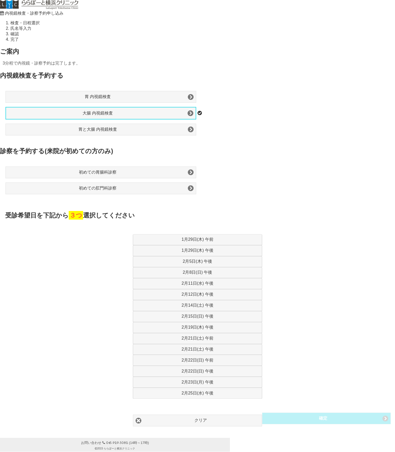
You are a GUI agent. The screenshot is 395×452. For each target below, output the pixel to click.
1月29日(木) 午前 (197, 239)
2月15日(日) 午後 (197, 316)
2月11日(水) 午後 (197, 283)
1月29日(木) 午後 (197, 250)
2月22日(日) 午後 (197, 371)
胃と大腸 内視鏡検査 (97, 129)
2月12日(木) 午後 (197, 294)
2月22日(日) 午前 (197, 360)
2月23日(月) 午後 (197, 382)
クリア (200, 420)
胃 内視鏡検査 (98, 96)
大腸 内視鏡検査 (98, 113)
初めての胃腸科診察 (98, 172)
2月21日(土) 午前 (197, 338)
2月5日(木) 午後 (197, 261)
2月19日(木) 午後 (197, 327)
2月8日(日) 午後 (197, 272)
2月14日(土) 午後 (197, 305)
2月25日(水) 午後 (197, 393)
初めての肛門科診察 (98, 188)
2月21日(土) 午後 (197, 349)
